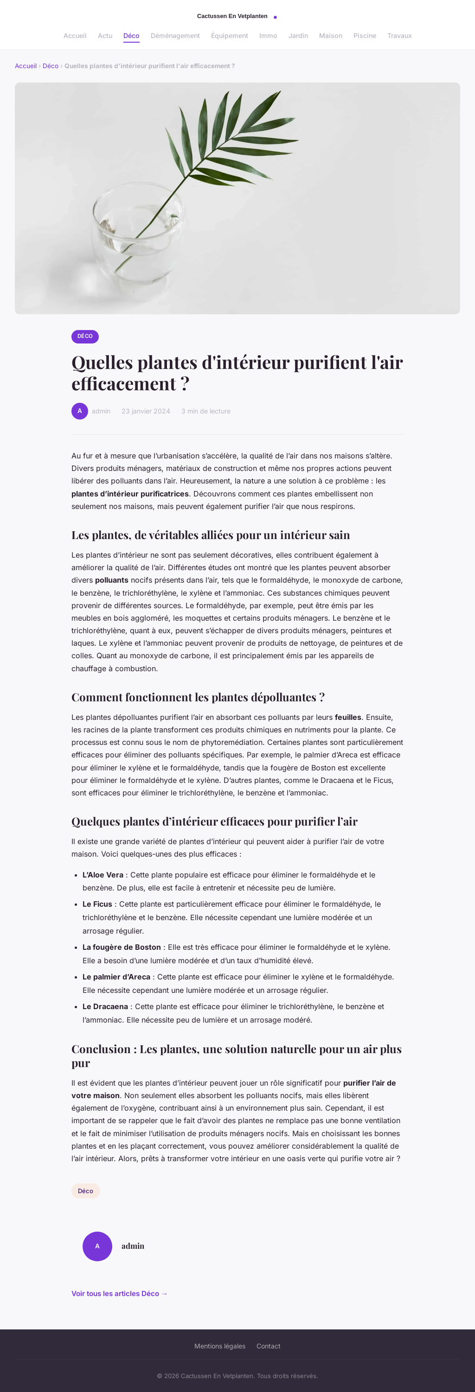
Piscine (364, 35)
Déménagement (175, 35)
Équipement (229, 35)
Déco (131, 35)
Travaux (399, 35)
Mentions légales (219, 1346)
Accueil (75, 35)
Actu (105, 35)
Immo (268, 35)
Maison (330, 35)
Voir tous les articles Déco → (119, 1293)
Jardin (298, 35)
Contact (269, 1346)
